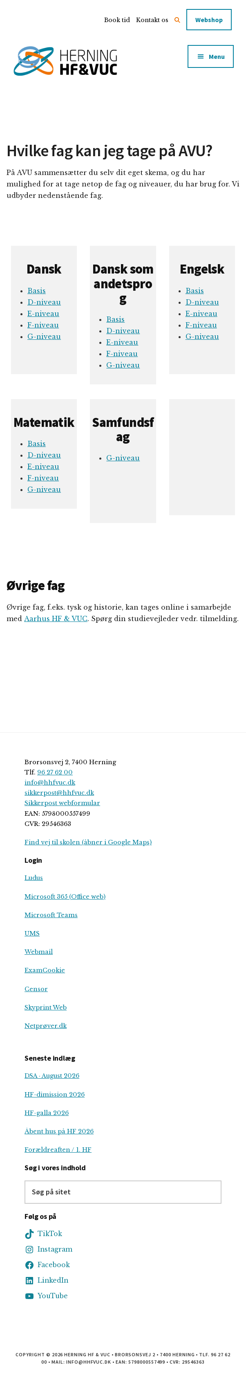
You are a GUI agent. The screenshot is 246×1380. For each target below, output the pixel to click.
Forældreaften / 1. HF (58, 1149)
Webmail (39, 952)
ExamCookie (45, 970)
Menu (217, 56)
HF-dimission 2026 (55, 1094)
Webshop (209, 20)
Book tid (117, 20)
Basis (36, 291)
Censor (36, 989)
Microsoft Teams (51, 915)
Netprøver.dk (46, 1026)
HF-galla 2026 (47, 1113)
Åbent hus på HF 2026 (59, 1131)
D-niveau (44, 302)
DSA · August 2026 (52, 1075)
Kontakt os (152, 20)
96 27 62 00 (55, 772)
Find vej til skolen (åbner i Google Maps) (88, 842)
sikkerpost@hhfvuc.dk (59, 793)
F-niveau (43, 325)
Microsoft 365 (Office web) (65, 896)
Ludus (34, 878)
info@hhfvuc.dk (50, 782)
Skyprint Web (46, 1007)
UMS (32, 933)
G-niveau (44, 336)
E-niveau (43, 314)
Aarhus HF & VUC (55, 619)
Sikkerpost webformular (62, 803)
